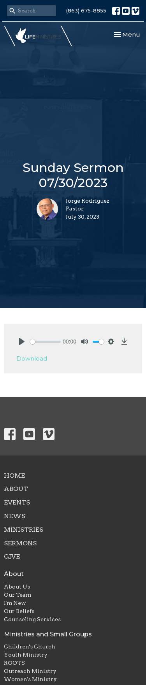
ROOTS (14, 663)
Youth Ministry (25, 655)
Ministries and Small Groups (48, 634)
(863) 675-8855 (86, 10)
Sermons (20, 543)
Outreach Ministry (30, 671)
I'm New (15, 603)
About (16, 488)
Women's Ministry (30, 679)
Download (31, 358)
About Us (17, 586)
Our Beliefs (19, 611)
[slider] (45, 341)
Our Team (17, 595)
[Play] (22, 341)
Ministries (23, 529)
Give (12, 556)
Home (14, 475)
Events (17, 502)
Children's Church (29, 646)
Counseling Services (32, 619)
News (14, 516)
